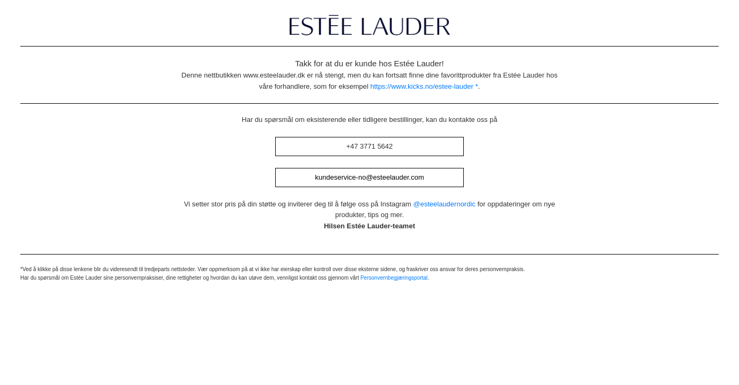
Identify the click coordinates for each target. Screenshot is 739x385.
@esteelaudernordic (444, 204)
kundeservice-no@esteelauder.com (369, 177)
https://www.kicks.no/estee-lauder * (424, 86)
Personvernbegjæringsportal (393, 278)
